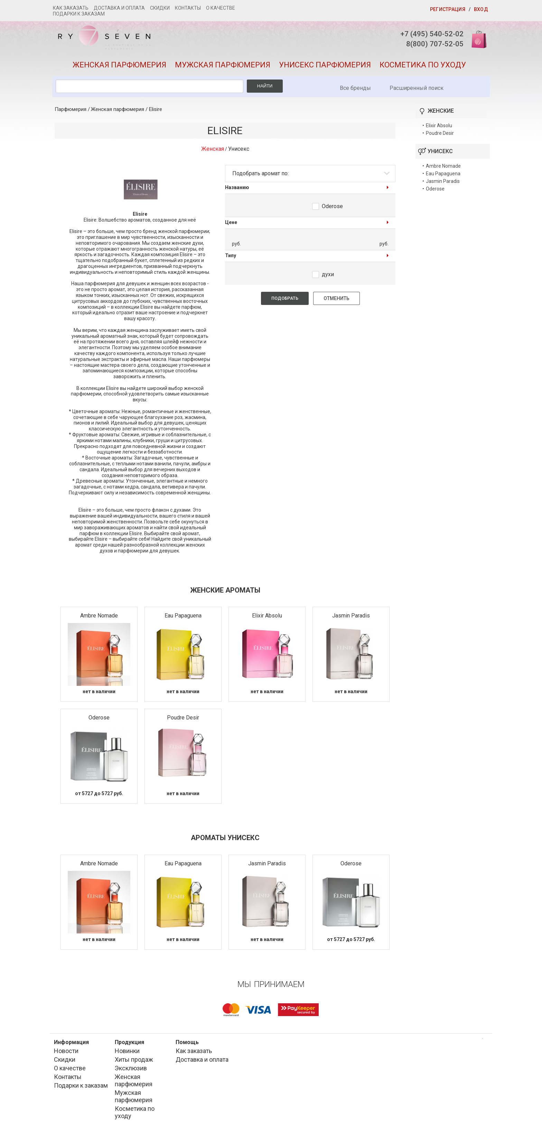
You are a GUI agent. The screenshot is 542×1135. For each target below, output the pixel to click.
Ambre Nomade (99, 617)
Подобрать (284, 300)
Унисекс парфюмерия (325, 67)
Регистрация (447, 9)
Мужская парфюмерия (222, 67)
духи (328, 276)
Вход (481, 9)
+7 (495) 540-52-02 (428, 34)
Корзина (476, 39)
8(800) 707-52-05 (431, 44)
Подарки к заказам (79, 14)
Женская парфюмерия (119, 67)
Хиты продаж (134, 1061)
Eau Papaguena (183, 617)
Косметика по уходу (423, 67)
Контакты (188, 8)
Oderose (332, 208)
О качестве (220, 8)
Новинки (127, 1053)
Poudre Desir (183, 719)
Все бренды (355, 90)
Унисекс (238, 151)
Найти (265, 88)
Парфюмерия (70, 111)
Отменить (336, 300)
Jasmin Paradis (351, 617)
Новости (66, 1053)
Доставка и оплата (119, 8)
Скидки (160, 8)
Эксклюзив (131, 1070)
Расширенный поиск (416, 90)
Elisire (155, 111)
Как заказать (70, 8)
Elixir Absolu (267, 617)
